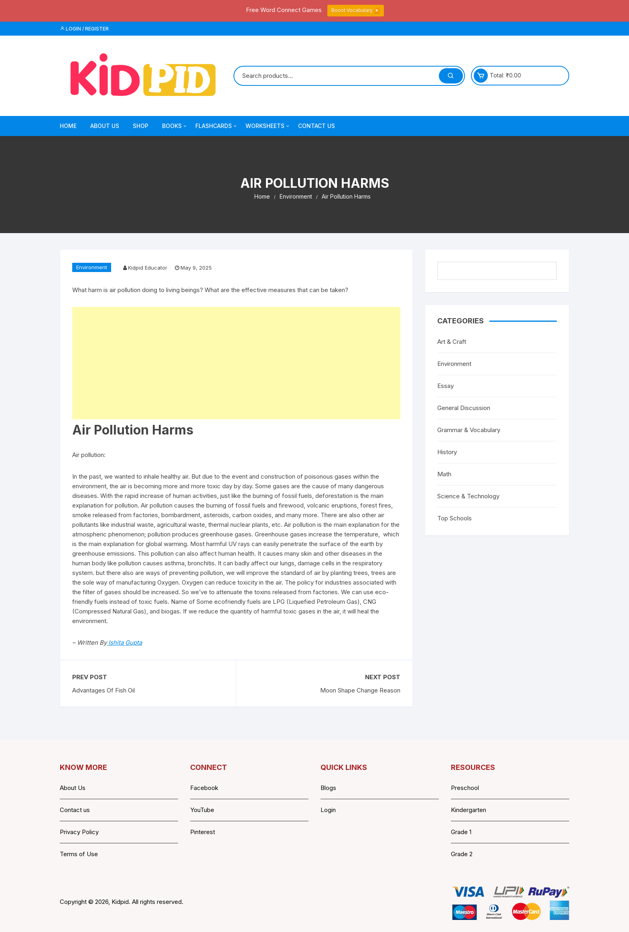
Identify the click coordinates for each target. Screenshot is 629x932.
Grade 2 (462, 854)
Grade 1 (461, 832)
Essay (445, 386)
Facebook (204, 788)
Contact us (75, 810)
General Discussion (463, 408)
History (447, 452)
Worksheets (268, 126)
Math (444, 474)
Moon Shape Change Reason (360, 690)
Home (68, 125)
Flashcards (216, 126)
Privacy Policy (79, 832)
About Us (104, 125)
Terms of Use (79, 854)
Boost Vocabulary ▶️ (355, 10)
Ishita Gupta (124, 642)
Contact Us (316, 125)
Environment (91, 267)
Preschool (465, 788)
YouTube (202, 810)
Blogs (328, 788)
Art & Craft (451, 341)
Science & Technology (468, 496)
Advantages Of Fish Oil (103, 690)
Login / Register (84, 29)
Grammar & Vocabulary (468, 430)
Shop (140, 125)
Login (328, 810)
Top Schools (454, 518)
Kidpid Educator (147, 267)
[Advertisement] (236, 363)
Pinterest (202, 832)
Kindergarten (468, 810)
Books (175, 126)
